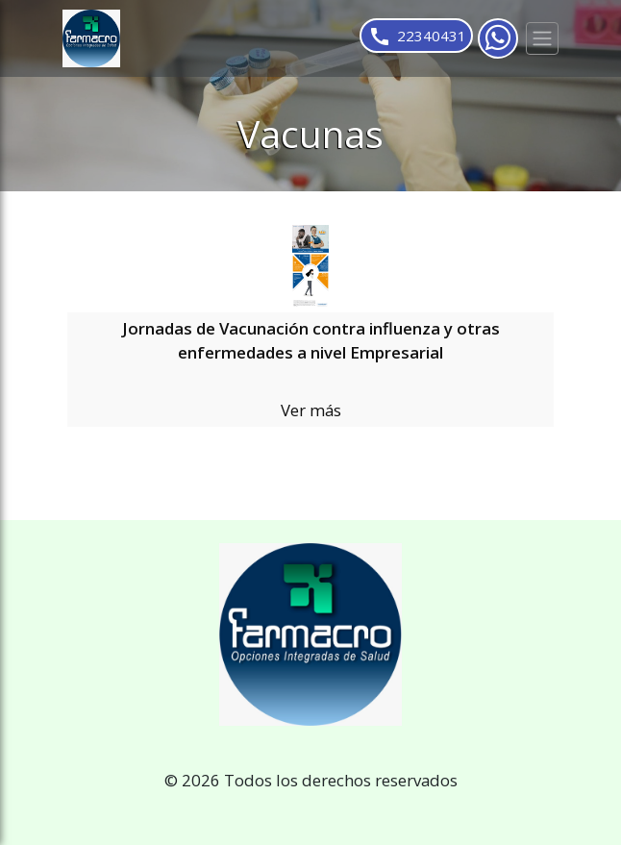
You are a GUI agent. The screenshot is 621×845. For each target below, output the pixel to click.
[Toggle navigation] (542, 38)
